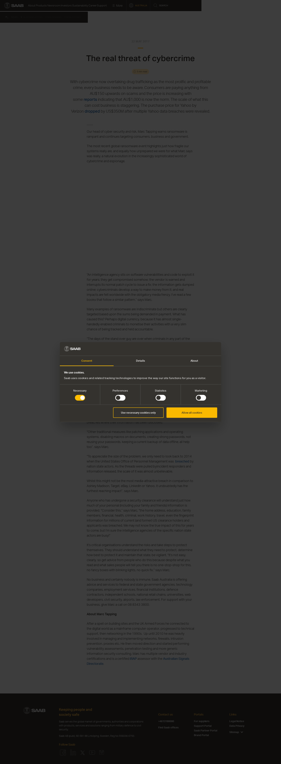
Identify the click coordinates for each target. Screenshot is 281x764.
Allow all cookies (192, 412)
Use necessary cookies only (138, 412)
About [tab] (194, 361)
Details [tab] (140, 361)
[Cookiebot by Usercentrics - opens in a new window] (201, 348)
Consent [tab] (86, 361)
